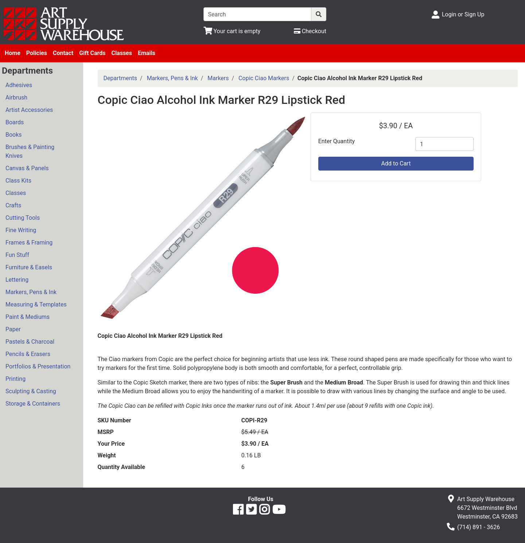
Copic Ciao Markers (263, 78)
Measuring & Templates (36, 304)
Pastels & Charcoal (29, 341)
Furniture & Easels (28, 267)
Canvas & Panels (27, 168)
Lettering (16, 279)
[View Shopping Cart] (232, 31)
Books (13, 134)
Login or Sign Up (463, 14)
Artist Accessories (29, 109)
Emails (146, 53)
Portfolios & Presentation (37, 366)
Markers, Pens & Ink (31, 292)
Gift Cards (92, 53)
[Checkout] (310, 31)
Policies (36, 53)
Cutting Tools (22, 217)
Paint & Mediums (27, 316)
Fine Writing (20, 230)
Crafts (13, 205)
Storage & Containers (32, 403)
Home (12, 53)
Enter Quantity (336, 141)
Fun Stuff (17, 254)
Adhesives (18, 85)
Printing (15, 378)
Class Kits (18, 180)
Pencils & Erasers (27, 354)
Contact (63, 53)
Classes (121, 53)
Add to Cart (396, 163)
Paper (13, 329)
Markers (218, 78)
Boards (14, 122)
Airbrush (16, 97)
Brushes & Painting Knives (29, 151)
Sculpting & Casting (30, 391)
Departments (120, 78)
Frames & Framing (28, 242)
